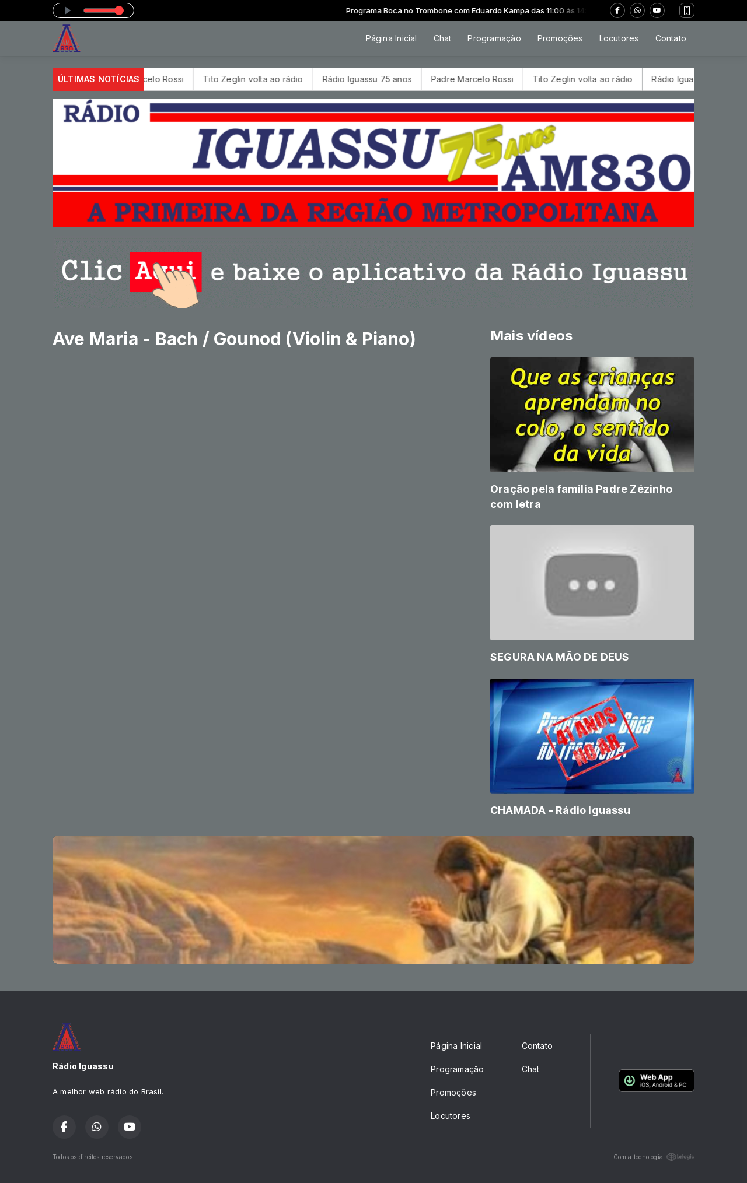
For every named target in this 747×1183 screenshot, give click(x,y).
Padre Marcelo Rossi (155, 79)
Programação (494, 38)
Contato (670, 38)
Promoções (560, 38)
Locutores (619, 38)
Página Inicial (391, 38)
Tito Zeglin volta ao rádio (265, 79)
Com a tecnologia (653, 1157)
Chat (443, 38)
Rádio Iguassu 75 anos (379, 79)
